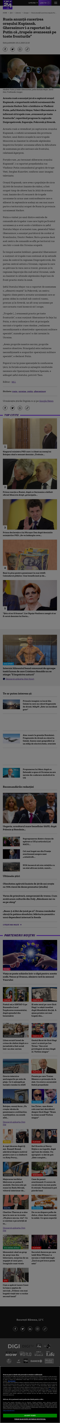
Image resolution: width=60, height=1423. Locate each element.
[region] (30, 1394)
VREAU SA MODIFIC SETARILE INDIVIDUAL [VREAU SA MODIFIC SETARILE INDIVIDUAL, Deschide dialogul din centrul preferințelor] (30, 1419)
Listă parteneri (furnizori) (8, 1410)
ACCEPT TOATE (30, 1415)
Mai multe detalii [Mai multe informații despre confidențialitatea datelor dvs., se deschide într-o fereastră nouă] (11, 1381)
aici (49, 1388)
